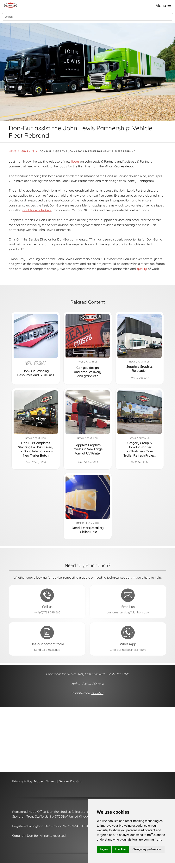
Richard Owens (93, 684)
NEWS (12, 151)
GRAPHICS (28, 151)
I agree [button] (104, 849)
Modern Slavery (45, 781)
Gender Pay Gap (70, 781)
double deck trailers (36, 210)
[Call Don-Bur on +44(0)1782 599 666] (47, 601)
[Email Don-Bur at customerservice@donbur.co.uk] (128, 601)
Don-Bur (97, 693)
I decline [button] (120, 849)
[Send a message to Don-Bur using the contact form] (47, 639)
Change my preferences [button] (147, 849)
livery (75, 161)
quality (142, 269)
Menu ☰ (163, 5)
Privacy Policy (22, 781)
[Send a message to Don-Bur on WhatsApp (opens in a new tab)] (128, 639)
